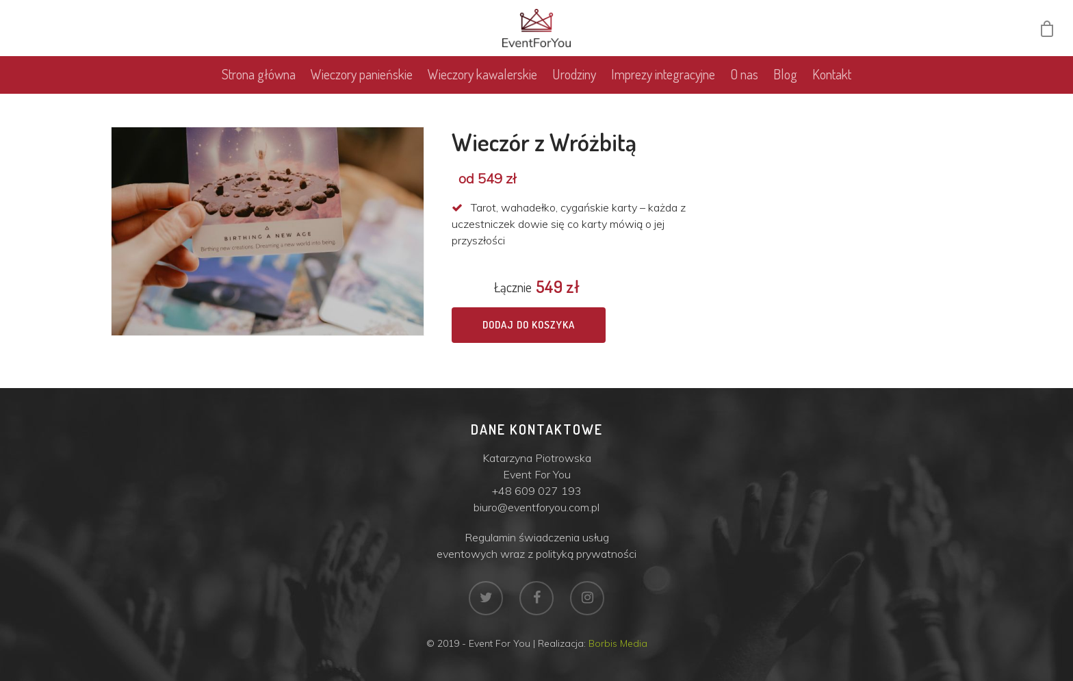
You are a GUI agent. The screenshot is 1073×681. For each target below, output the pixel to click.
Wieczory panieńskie (362, 79)
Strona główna (259, 79)
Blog (785, 79)
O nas (744, 79)
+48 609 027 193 (537, 491)
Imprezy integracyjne (663, 79)
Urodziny (574, 79)
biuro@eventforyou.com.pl (536, 507)
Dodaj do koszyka (528, 324)
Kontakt (831, 79)
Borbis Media (618, 643)
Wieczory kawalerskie (482, 79)
